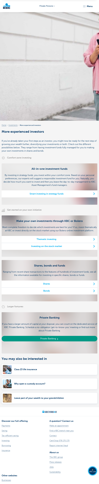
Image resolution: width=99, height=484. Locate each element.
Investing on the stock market (46, 246)
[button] (88, 6)
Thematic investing (46, 239)
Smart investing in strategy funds (46, 194)
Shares (46, 284)
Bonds (46, 291)
